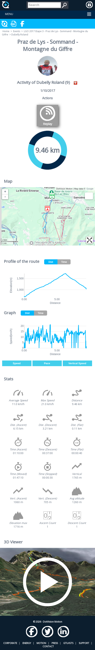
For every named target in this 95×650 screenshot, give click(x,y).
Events (16, 31)
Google (90, 189)
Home (6, 31)
